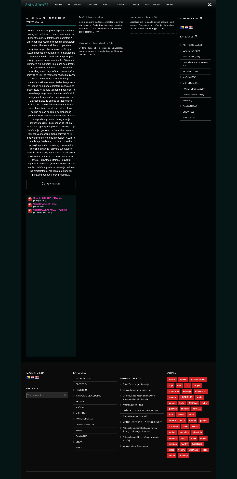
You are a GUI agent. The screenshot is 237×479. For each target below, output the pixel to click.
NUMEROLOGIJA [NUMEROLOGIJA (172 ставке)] (177, 420)
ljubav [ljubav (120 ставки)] (205, 403)
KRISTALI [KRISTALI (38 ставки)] (193, 403)
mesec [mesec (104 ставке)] (181, 415)
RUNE (186, 100)
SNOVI (186, 112)
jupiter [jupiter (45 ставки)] (200, 397)
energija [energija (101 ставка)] (187, 391)
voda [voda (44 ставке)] (205, 450)
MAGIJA (58, 5)
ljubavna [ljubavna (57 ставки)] (173, 409)
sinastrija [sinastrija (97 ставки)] (197, 432)
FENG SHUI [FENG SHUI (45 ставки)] (200, 391)
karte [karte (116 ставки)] (181, 403)
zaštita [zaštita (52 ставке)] (172, 456)
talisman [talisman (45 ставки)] (173, 444)
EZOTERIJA (92, 5)
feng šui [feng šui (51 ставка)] (172, 397)
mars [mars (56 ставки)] (171, 415)
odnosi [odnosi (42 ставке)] (192, 420)
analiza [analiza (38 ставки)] (172, 380)
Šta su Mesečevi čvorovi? (135, 416)
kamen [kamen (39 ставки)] (172, 403)
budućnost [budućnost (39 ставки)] (174, 391)
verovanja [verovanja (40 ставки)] (193, 450)
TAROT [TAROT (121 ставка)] (184, 444)
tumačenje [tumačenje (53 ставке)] (197, 444)
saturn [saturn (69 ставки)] (195, 426)
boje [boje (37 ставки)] (171, 385)
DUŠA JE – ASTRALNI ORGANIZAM (140, 410)
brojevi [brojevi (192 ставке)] (197, 385)
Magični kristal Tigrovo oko (135, 446)
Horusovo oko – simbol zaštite (144, 17)
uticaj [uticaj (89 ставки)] (171, 450)
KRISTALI (107, 5)
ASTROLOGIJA (74, 5)
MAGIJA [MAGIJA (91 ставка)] (197, 409)
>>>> (98, 32)
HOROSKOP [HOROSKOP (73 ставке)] (186, 397)
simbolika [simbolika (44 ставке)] (184, 432)
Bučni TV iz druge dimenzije (136, 384)
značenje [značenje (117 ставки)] (183, 456)
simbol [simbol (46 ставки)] (172, 432)
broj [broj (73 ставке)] (188, 385)
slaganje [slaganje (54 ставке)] (173, 438)
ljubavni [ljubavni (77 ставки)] (185, 409)
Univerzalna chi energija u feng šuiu (96, 43)
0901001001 (51, 184)
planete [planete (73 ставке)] (203, 420)
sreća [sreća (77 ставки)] (193, 438)
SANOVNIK (122, 5)
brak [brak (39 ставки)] (179, 385)
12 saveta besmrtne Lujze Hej (137, 390)
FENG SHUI (188, 56)
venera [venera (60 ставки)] (181, 450)
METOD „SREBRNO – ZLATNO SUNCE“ (142, 422)
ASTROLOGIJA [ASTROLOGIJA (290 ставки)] (198, 380)
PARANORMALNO (192, 94)
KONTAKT (170, 5)
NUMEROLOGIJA (152, 5)
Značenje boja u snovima (91, 17)
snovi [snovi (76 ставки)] (183, 438)
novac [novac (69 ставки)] (191, 415)
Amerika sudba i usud (133, 405)
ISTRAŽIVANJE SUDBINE (195, 62)
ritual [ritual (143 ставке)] (185, 426)
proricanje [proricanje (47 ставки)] (173, 426)
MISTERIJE (188, 83)
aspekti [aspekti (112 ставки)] (183, 380)
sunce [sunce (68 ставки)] (203, 438)
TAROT (136, 5)
